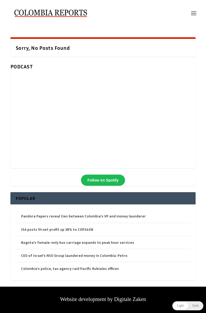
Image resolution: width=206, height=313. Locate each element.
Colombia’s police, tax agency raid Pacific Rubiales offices (70, 268)
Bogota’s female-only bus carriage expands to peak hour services (77, 242)
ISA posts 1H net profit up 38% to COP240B (57, 229)
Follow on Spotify (103, 180)
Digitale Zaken (130, 299)
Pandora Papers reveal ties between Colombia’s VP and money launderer (83, 216)
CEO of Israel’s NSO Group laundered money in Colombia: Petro (74, 255)
